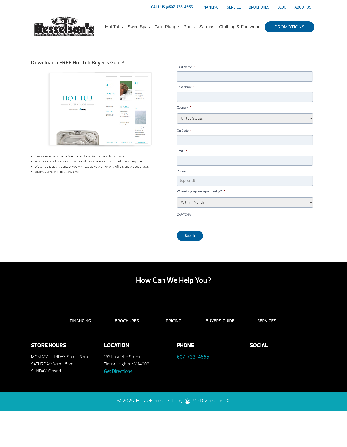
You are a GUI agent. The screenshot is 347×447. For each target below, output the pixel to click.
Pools (189, 26)
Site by (179, 400)
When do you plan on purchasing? (201, 191)
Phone (181, 171)
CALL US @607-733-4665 (172, 7)
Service (234, 7)
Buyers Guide (220, 320)
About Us (302, 7)
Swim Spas (139, 26)
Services (266, 320)
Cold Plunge (166, 26)
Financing (210, 7)
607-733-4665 (193, 357)
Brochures (259, 7)
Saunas (206, 26)
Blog (281, 7)
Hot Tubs (114, 26)
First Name (186, 67)
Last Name (186, 87)
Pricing (173, 320)
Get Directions (118, 371)
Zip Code (184, 131)
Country (184, 108)
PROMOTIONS (289, 26)
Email (182, 151)
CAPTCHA (184, 215)
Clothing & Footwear (239, 26)
